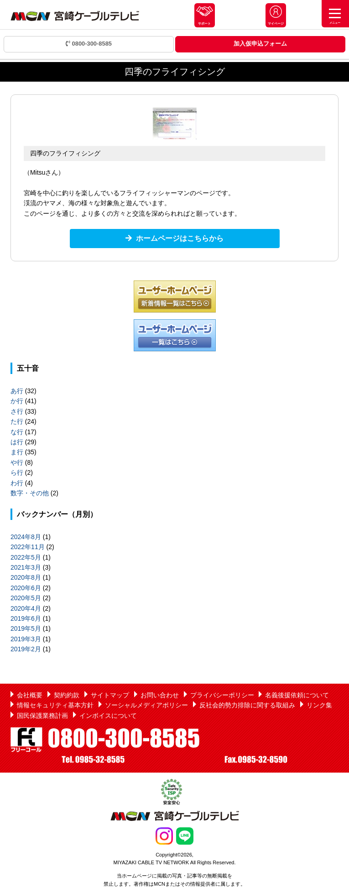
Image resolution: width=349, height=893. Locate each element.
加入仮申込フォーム (260, 43)
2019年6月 (25, 618)
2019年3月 (25, 639)
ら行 (16, 472)
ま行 (16, 452)
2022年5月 (25, 557)
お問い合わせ (160, 695)
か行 (16, 401)
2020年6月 (25, 588)
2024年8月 (25, 536)
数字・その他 (29, 493)
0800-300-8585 (89, 43)
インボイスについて (108, 715)
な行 (16, 432)
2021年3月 (25, 567)
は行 (16, 442)
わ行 (16, 483)
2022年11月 (27, 546)
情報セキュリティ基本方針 (55, 705)
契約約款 (66, 695)
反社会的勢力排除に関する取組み (247, 705)
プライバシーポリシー (222, 695)
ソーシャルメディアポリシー (146, 705)
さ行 (16, 411)
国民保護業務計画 (42, 715)
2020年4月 (25, 608)
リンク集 (319, 705)
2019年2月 (25, 649)
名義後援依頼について (297, 695)
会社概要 (29, 695)
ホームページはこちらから (180, 238)
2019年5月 (25, 628)
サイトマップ (110, 695)
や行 (16, 462)
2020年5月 (25, 598)
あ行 (16, 391)
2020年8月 (25, 577)
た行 (16, 421)
